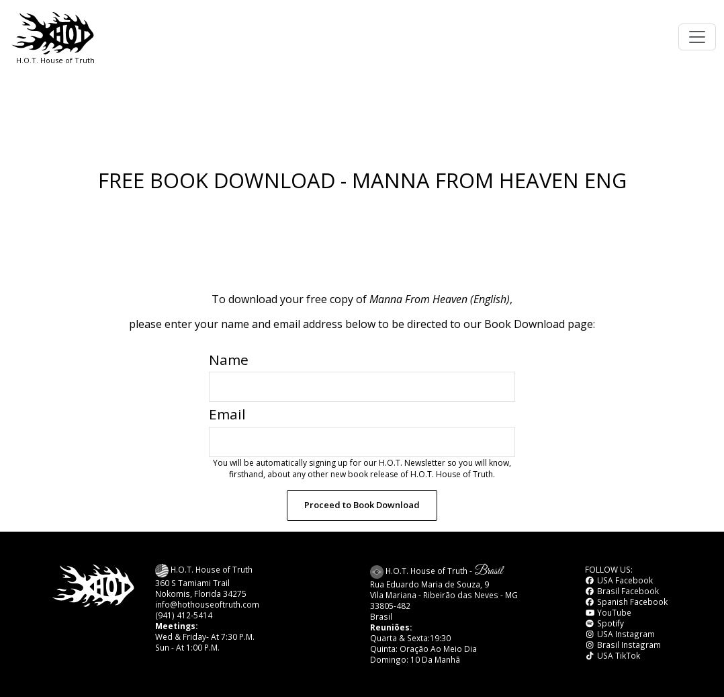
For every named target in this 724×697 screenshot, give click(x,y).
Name (228, 359)
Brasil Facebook (622, 590)
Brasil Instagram (623, 644)
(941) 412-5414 (183, 615)
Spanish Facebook (626, 601)
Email (227, 414)
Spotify (604, 623)
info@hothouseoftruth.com (207, 604)
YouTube (608, 612)
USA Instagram (620, 633)
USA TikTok (612, 655)
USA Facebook (619, 580)
